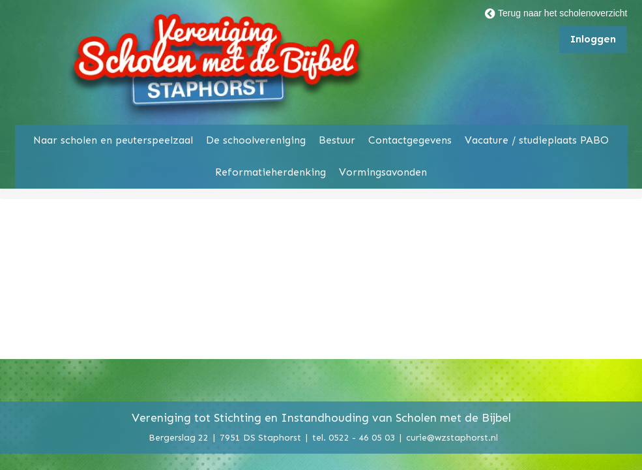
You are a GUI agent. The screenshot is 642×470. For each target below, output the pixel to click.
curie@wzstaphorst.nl (452, 437)
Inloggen (593, 39)
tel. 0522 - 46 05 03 (353, 437)
